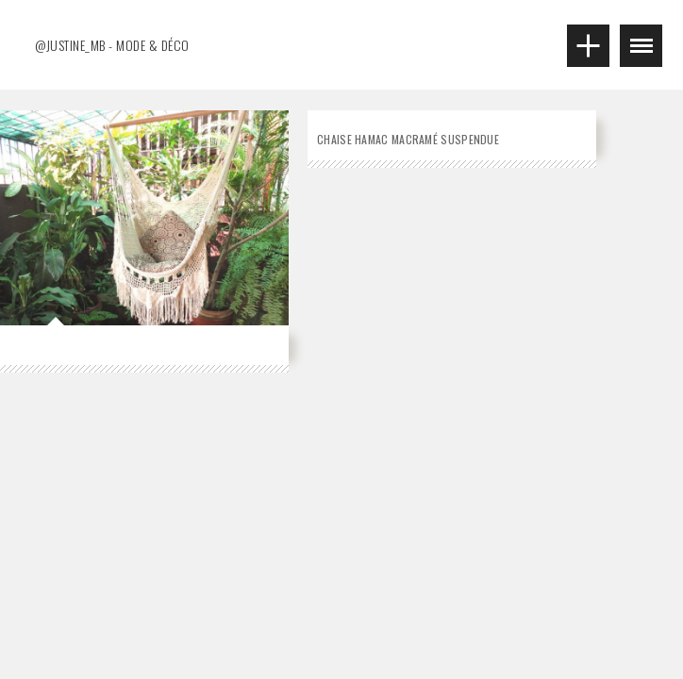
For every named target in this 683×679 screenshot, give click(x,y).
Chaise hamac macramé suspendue (408, 139)
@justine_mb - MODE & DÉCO (112, 45)
